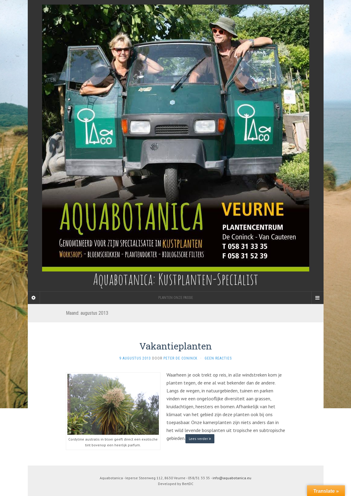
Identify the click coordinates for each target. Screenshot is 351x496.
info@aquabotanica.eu (232, 478)
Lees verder (200, 438)
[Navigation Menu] (317, 298)
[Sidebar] (34, 298)
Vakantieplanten (175, 346)
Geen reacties (218, 358)
